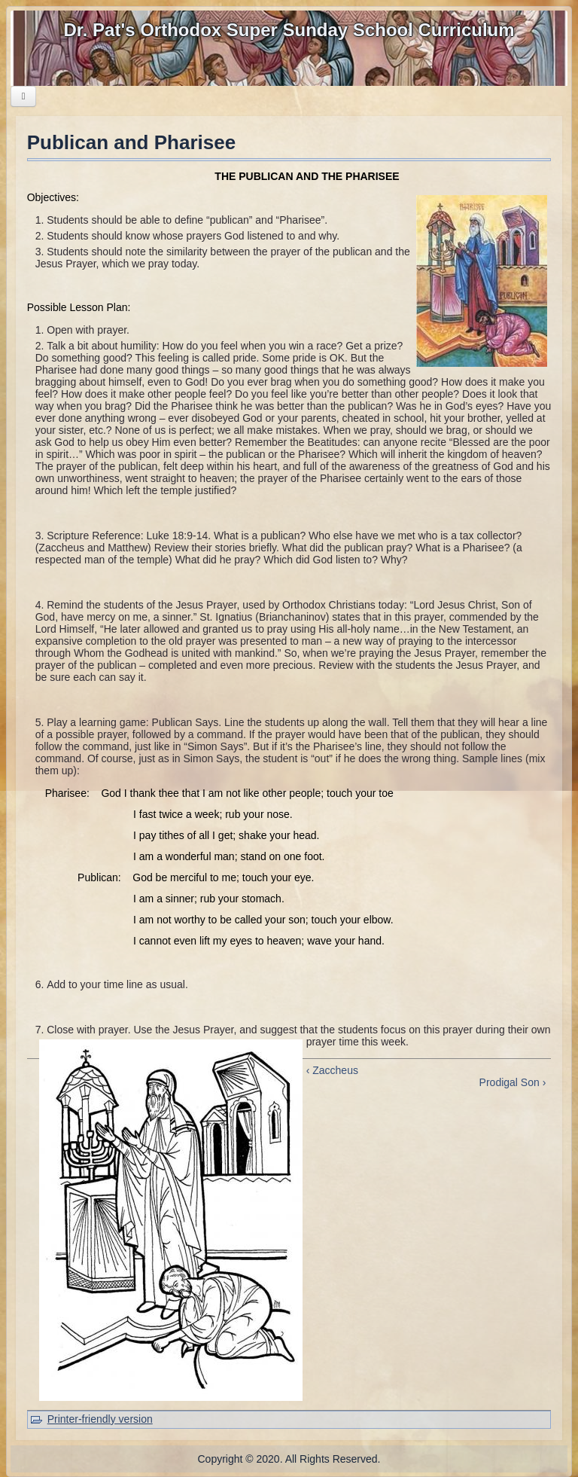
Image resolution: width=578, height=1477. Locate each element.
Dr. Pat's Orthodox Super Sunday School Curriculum (288, 30)
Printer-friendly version (100, 1419)
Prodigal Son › (512, 1082)
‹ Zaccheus (332, 1070)
